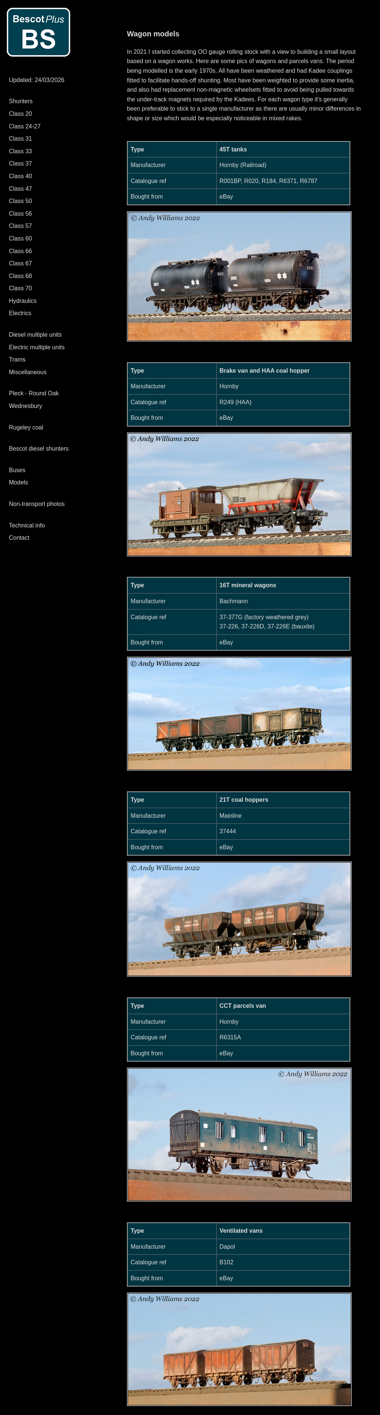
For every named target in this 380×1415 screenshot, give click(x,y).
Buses (17, 470)
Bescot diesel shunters (39, 448)
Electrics (20, 313)
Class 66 (20, 251)
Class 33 (20, 151)
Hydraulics (23, 301)
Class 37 (20, 163)
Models (18, 482)
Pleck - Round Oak (34, 393)
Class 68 (20, 276)
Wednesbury (25, 406)
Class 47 (20, 189)
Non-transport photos (37, 504)
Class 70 (20, 288)
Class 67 (20, 263)
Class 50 (20, 201)
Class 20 (20, 114)
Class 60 (20, 238)
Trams (17, 359)
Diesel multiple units (35, 334)
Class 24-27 (24, 126)
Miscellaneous (27, 372)
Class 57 (20, 226)
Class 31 (20, 138)
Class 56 (20, 213)
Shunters (21, 101)
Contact (19, 538)
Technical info (27, 525)
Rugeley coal (26, 427)
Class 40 (20, 176)
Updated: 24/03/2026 (36, 80)
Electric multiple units (37, 347)
